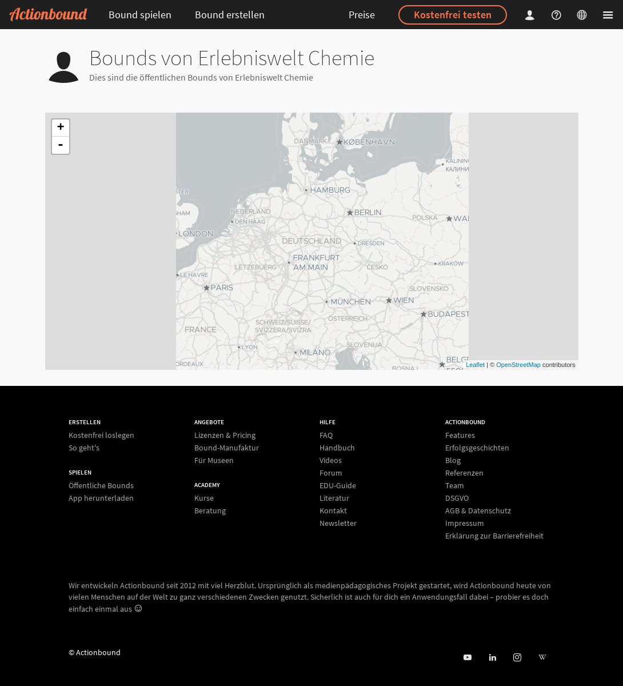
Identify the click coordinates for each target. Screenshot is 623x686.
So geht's (84, 447)
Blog (453, 460)
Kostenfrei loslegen (101, 435)
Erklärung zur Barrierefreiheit (494, 535)
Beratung (210, 510)
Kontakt (333, 510)
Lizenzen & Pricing (224, 435)
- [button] (61, 145)
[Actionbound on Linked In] (492, 657)
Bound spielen (140, 14)
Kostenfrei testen (453, 14)
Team (454, 485)
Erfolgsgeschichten (477, 447)
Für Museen (214, 460)
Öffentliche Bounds (101, 485)
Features (460, 435)
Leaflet (475, 364)
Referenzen (464, 473)
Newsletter (338, 523)
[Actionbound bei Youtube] (467, 657)
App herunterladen (101, 497)
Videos (331, 460)
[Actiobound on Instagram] (517, 657)
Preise (362, 14)
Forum (331, 473)
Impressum (464, 523)
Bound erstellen (230, 14)
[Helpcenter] (558, 14)
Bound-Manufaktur (226, 447)
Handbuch (337, 447)
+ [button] (60, 128)
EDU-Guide (338, 485)
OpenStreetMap (518, 364)
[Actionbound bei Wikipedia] (542, 657)
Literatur (334, 498)
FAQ (326, 435)
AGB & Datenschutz (478, 510)
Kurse (204, 498)
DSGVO (457, 498)
